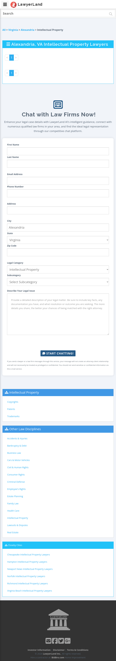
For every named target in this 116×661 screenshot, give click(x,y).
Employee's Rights (16, 489)
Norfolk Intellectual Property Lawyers (26, 576)
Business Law (14, 452)
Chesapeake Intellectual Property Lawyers (28, 554)
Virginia (13, 30)
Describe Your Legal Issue (21, 290)
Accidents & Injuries (17, 438)
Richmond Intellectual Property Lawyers (27, 583)
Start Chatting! (57, 353)
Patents (11, 409)
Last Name (13, 157)
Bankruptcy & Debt (17, 445)
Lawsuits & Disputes (17, 525)
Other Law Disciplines (25, 429)
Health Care (13, 510)
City (9, 220)
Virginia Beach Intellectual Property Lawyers (29, 590)
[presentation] (58, 343)
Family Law (13, 503)
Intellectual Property (24, 392)
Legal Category (15, 262)
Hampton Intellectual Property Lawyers (27, 561)
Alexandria (27, 30)
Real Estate (13, 532)
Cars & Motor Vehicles (18, 460)
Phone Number (15, 186)
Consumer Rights (16, 474)
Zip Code (11, 245)
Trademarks (13, 416)
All (4, 30)
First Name (13, 144)
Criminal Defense (16, 481)
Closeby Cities (15, 545)
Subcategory (14, 275)
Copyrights (12, 401)
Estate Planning (15, 496)
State (10, 233)
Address (11, 203)
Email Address (14, 174)
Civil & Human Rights (18, 467)
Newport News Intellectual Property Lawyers (30, 569)
